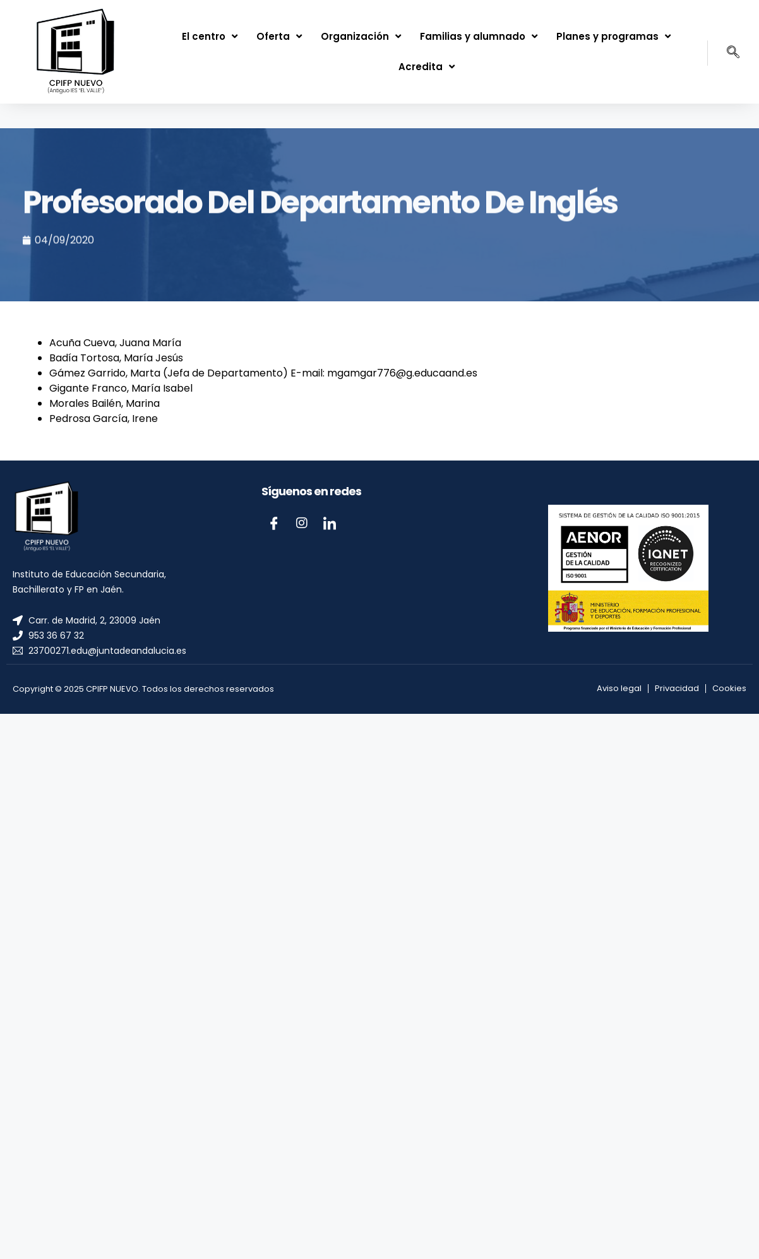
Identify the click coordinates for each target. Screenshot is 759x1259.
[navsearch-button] (723, 53)
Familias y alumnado (478, 36)
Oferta (279, 36)
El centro (209, 36)
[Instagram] (301, 523)
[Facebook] (274, 523)
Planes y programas (613, 36)
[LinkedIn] (329, 523)
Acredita (426, 67)
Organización (361, 36)
